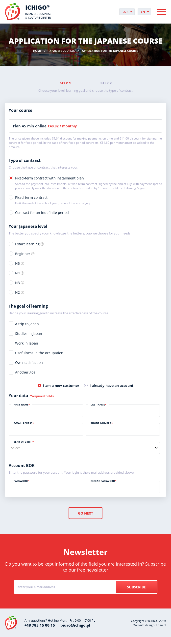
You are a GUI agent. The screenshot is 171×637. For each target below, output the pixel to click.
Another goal (25, 372)
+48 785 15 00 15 (39, 625)
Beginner (22, 253)
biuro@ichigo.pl (75, 625)
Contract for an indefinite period (42, 212)
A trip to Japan (27, 323)
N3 (17, 282)
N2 (17, 292)
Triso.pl (161, 625)
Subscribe (136, 587)
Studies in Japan (28, 333)
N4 (17, 273)
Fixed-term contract (52, 200)
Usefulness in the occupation (39, 352)
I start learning (27, 244)
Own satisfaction (29, 362)
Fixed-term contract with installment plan (88, 183)
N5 (17, 263)
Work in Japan (26, 343)
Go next (85, 513)
